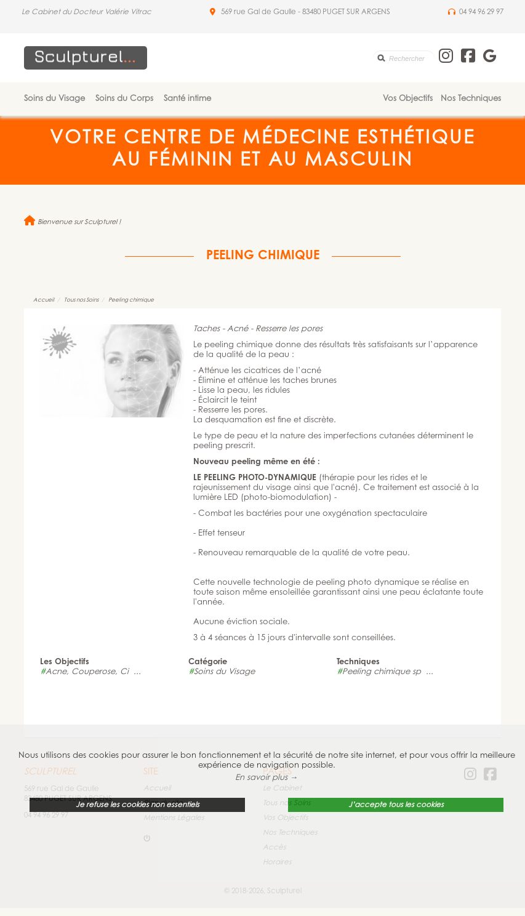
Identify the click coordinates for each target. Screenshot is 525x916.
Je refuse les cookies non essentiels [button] (137, 805)
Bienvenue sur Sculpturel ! (72, 222)
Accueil (43, 300)
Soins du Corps (124, 99)
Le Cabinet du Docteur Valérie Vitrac (86, 12)
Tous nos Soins (81, 300)
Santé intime (187, 99)
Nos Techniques (471, 99)
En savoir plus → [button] (266, 778)
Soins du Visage (54, 99)
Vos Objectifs (408, 99)
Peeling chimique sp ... (385, 672)
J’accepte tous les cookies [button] (396, 805)
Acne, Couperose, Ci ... (90, 672)
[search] (404, 58)
